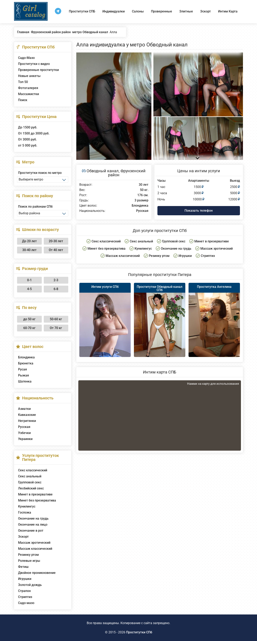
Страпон (24, 591)
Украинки (25, 439)
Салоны (138, 11)
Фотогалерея (28, 88)
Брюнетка (25, 363)
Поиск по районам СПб (35, 206)
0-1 (29, 280)
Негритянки (27, 421)
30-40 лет (29, 250)
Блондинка (26, 357)
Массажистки (28, 94)
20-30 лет (56, 241)
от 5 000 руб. (27, 145)
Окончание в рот (30, 530)
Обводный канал (103, 170)
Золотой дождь (30, 585)
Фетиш (23, 567)
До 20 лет (29, 241)
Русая (22, 369)
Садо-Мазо (26, 58)
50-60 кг (56, 319)
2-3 (56, 280)
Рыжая (23, 375)
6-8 (56, 289)
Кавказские (27, 415)
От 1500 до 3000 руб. (33, 133)
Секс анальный (29, 476)
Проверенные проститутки (38, 70)
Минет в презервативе (35, 494)
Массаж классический (35, 549)
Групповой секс (29, 482)
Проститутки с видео (34, 64)
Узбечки (24, 433)
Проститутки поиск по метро (40, 173)
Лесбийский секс (31, 488)
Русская (24, 427)
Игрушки (24, 579)
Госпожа (24, 512)
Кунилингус (26, 506)
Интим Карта (228, 11)
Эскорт (205, 11)
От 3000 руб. (27, 139)
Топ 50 (23, 82)
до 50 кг (29, 319)
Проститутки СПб (139, 632)
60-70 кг (29, 328)
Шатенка (25, 381)
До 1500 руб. (27, 127)
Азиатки (24, 409)
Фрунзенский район (127, 172)
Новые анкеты (29, 76)
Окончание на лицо (32, 524)
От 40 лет (56, 250)
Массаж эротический (34, 543)
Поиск (22, 100)
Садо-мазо (26, 603)
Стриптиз (25, 597)
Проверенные (161, 11)
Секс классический (32, 470)
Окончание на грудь (33, 518)
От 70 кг (56, 328)
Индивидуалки (113, 11)
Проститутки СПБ (82, 11)
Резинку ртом (28, 555)
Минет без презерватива (37, 500)
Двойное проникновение (37, 573)
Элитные (186, 11)
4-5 (29, 289)
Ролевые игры (29, 561)
